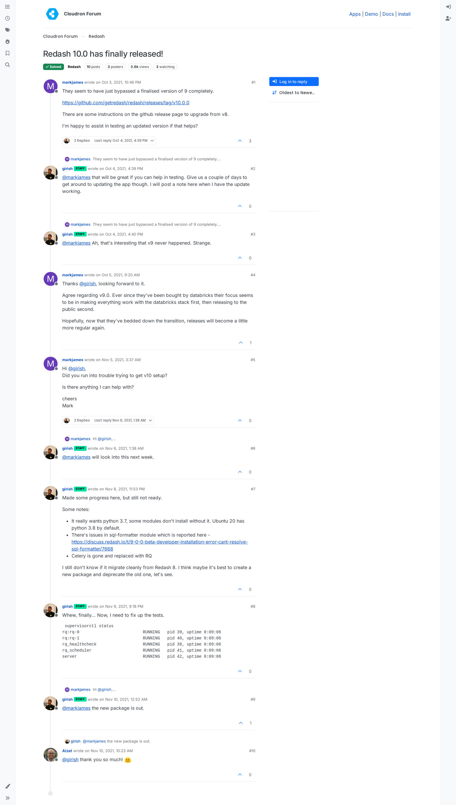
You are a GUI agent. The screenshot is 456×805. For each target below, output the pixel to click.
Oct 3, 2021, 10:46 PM (121, 82)
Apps (355, 14)
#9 (253, 699)
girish (67, 168)
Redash (74, 66)
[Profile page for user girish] (51, 173)
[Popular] (7, 41)
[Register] (448, 18)
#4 (253, 274)
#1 (253, 82)
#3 (253, 234)
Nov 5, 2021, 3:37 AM (121, 359)
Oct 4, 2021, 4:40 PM (124, 234)
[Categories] (7, 7)
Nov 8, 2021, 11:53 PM (125, 489)
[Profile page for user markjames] (51, 86)
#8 (253, 606)
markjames (72, 82)
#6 (253, 448)
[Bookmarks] (7, 53)
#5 (253, 359)
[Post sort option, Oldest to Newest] (294, 92)
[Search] (7, 65)
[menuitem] (448, 7)
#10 (252, 750)
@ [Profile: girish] (87, 283)
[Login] (448, 7)
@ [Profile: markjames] (76, 177)
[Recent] (7, 18)
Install (404, 14)
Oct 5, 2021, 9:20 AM (121, 274)
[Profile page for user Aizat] (51, 755)
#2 (253, 168)
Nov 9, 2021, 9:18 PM (124, 606)
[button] (7, 786)
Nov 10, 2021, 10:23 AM (112, 750)
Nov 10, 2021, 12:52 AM (126, 699)
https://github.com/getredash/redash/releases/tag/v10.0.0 (125, 102)
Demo (371, 14)
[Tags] (7, 30)
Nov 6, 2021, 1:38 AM (124, 448)
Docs (388, 14)
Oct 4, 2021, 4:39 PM (124, 168)
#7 (253, 489)
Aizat (67, 750)
